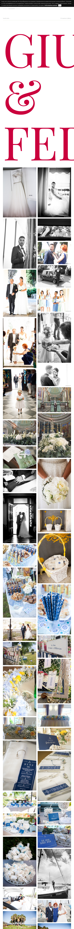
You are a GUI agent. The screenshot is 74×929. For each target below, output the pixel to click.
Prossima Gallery (66, 18)
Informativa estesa (51, 5)
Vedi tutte (6, 18)
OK (60, 5)
